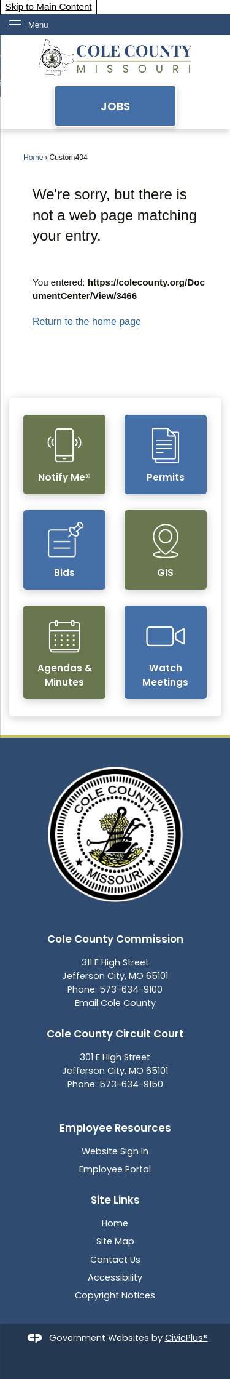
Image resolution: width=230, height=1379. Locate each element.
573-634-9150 (131, 1084)
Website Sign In (115, 1151)
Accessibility (115, 1277)
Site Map (115, 1241)
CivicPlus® (186, 1338)
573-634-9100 (131, 989)
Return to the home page (87, 321)
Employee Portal (115, 1169)
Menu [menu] (38, 25)
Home (33, 157)
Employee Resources (115, 1128)
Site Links (115, 1200)
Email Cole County (115, 1003)
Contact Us (115, 1259)
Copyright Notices (115, 1295)
